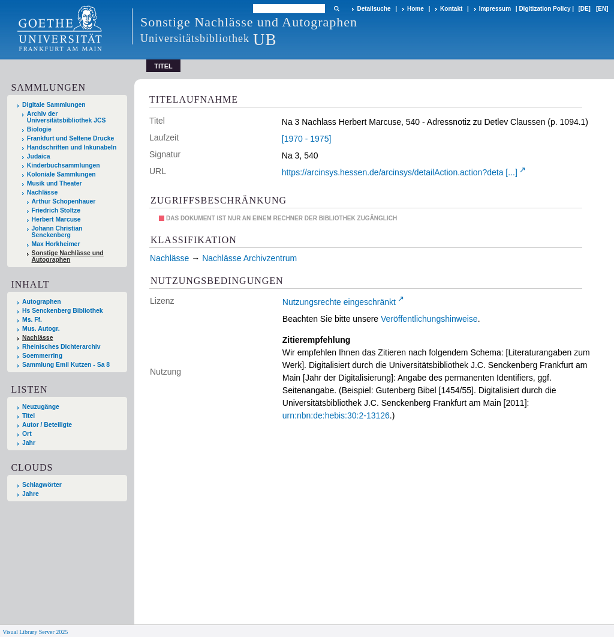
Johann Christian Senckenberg (57, 231)
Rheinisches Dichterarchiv (61, 346)
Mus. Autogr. (41, 328)
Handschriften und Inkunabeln (72, 147)
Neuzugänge (40, 406)
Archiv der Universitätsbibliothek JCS (66, 117)
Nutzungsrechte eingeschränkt (339, 302)
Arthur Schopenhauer (64, 201)
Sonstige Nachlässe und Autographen (68, 256)
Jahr (28, 442)
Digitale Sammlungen (54, 104)
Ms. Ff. (32, 319)
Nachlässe (42, 192)
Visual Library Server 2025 (35, 632)
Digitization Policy (544, 8)
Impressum (495, 8)
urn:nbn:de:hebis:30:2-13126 (336, 415)
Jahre (30, 494)
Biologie (39, 129)
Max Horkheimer (56, 244)
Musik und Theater (54, 183)
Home (415, 8)
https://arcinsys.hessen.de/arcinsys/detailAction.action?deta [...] (399, 172)
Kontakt (451, 8)
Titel (28, 415)
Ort (27, 433)
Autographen (41, 301)
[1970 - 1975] (307, 138)
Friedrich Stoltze (56, 210)
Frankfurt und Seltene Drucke (71, 138)
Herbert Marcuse (56, 219)
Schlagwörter (42, 485)
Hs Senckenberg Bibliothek (62, 310)
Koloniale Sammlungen (61, 174)
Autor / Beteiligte (47, 424)
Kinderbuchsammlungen (63, 165)
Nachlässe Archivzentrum (249, 258)
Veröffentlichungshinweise (429, 319)
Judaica (38, 156)
